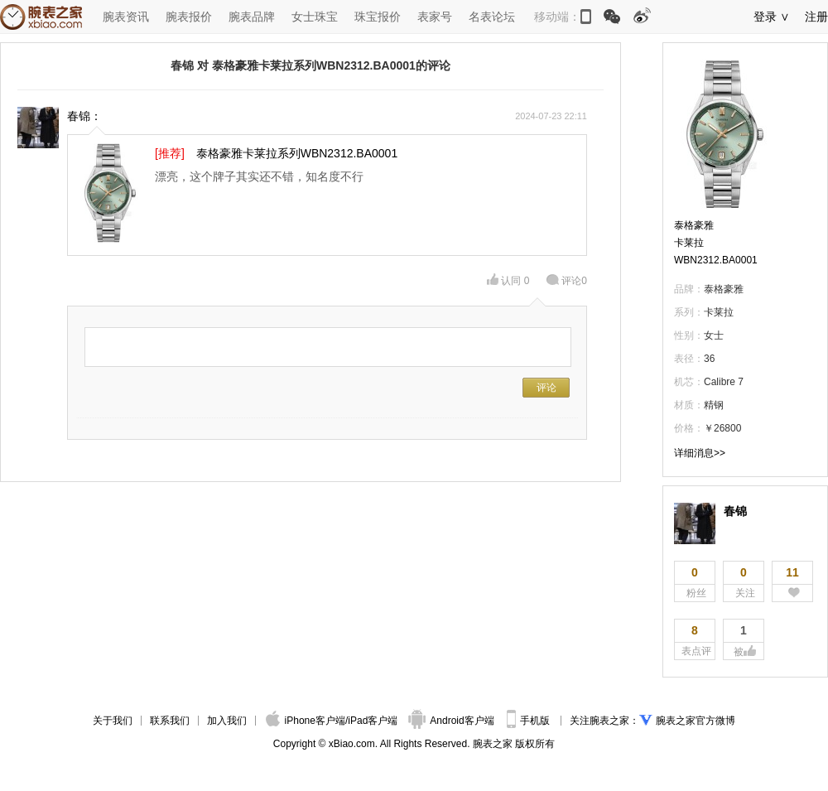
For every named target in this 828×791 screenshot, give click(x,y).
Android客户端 (452, 720)
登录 (765, 16)
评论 (566, 281)
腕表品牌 (252, 16)
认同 (508, 281)
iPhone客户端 (305, 720)
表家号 (434, 16)
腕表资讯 (126, 16)
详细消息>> (699, 453)
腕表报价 (189, 16)
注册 (816, 16)
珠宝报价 (377, 16)
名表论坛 (492, 16)
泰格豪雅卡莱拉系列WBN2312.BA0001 (297, 153)
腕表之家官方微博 (695, 720)
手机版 (529, 720)
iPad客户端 (372, 720)
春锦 (735, 511)
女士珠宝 (314, 16)
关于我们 (112, 720)
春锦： (84, 116)
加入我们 (227, 720)
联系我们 (170, 720)
